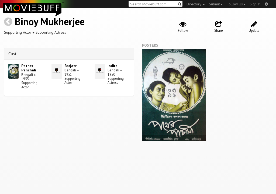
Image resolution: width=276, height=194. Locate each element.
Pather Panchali (28, 68)
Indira (113, 65)
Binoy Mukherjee (50, 21)
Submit (216, 4)
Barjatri (71, 65)
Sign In (255, 4)
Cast (12, 53)
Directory (196, 4)
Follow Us (236, 4)
